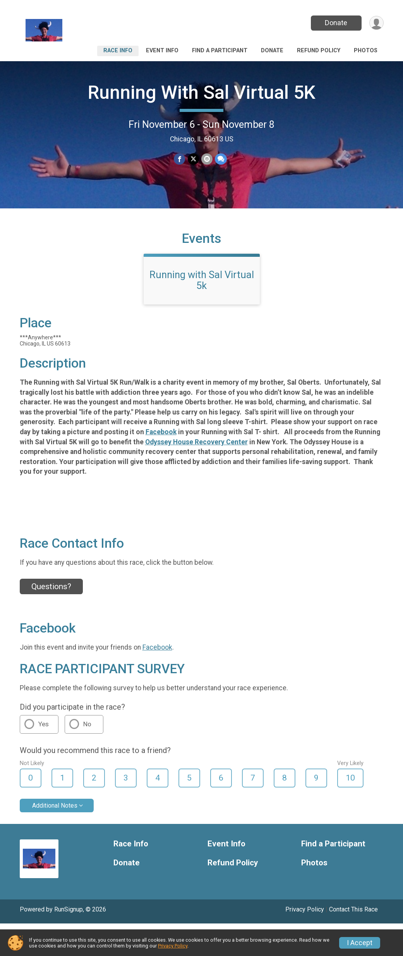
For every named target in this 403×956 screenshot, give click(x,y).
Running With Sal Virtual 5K (202, 92)
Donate (336, 23)
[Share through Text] (221, 159)
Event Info (162, 50)
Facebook (161, 432)
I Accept (359, 943)
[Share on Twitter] (193, 159)
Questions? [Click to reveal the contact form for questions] (51, 586)
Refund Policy (318, 50)
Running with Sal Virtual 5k (201, 280)
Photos (365, 50)
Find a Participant (219, 50)
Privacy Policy (304, 909)
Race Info (117, 50)
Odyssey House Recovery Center (196, 442)
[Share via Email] (207, 159)
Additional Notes (54, 805)
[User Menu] (376, 23)
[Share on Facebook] (179, 159)
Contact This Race (353, 909)
